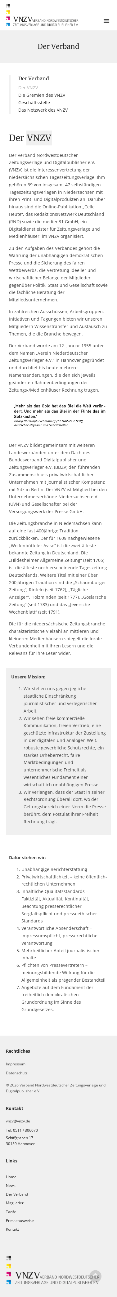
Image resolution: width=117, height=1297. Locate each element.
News (11, 1185)
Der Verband (17, 1194)
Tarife (11, 1212)
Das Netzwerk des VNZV (43, 110)
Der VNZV (28, 88)
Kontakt (12, 1229)
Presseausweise (20, 1220)
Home (11, 1176)
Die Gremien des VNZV (41, 95)
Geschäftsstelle (34, 102)
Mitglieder (15, 1203)
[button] (106, 20)
